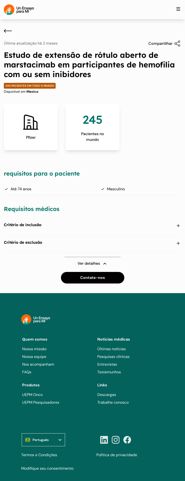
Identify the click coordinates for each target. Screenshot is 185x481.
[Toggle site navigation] (178, 9)
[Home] (19, 9)
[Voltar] (8, 31)
